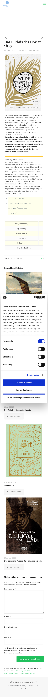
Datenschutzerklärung (17, 686)
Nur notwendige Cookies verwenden (23, 398)
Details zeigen (33, 375)
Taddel (21, 50)
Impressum (33, 686)
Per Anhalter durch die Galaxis (17, 410)
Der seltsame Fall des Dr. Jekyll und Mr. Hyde (23, 561)
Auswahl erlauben (24, 390)
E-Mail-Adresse (11, 627)
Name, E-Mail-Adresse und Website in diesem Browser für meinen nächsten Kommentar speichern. (21, 650)
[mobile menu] (44, 4)
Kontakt (24, 688)
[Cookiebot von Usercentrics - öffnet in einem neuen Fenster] (34, 297)
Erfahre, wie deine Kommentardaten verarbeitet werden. (20, 672)
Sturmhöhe (9, 485)
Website (7, 637)
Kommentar (10, 589)
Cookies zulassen (24, 383)
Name (7, 616)
